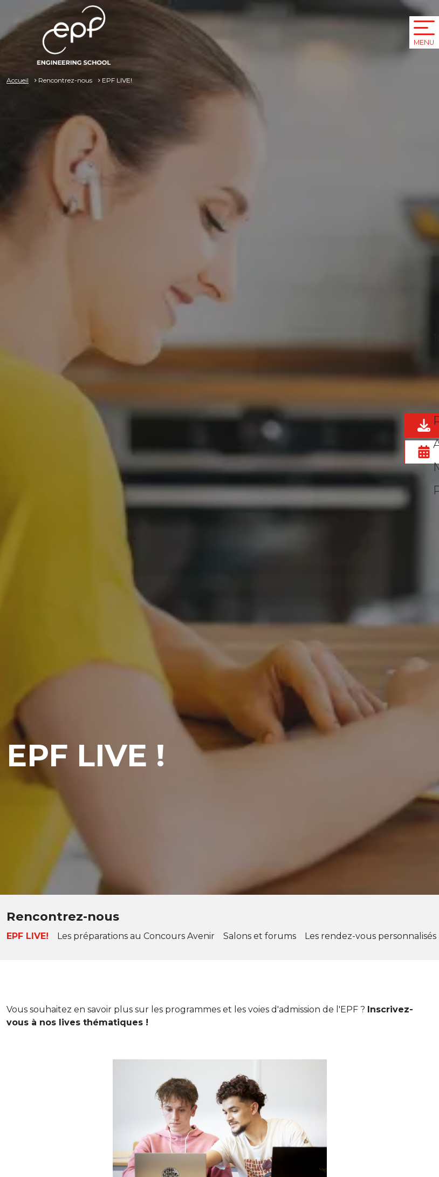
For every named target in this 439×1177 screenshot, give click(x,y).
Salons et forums (259, 936)
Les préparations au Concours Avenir (136, 936)
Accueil (17, 80)
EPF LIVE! (27, 936)
